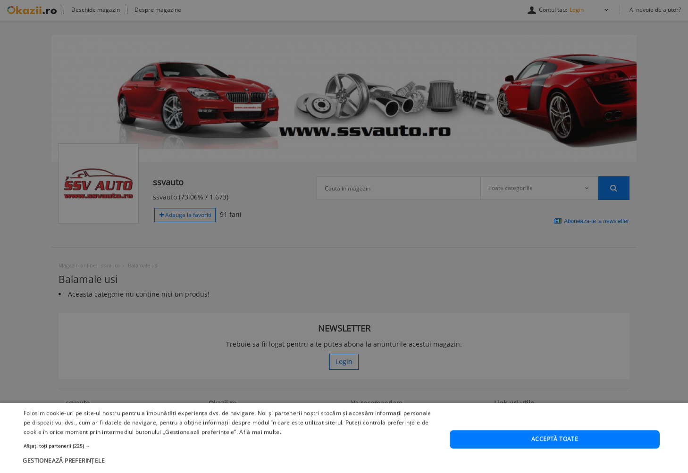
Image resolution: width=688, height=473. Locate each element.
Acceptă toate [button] (554, 451)
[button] (230, 458)
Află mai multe (259, 444)
